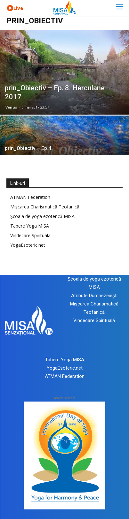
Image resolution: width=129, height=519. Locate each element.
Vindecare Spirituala (30, 235)
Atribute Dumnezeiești (94, 295)
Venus (11, 107)
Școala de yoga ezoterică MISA (42, 216)
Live (18, 8)
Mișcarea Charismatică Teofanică (44, 207)
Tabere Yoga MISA (29, 226)
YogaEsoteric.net (27, 245)
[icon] (9, 8)
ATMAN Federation (30, 197)
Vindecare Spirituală (94, 320)
